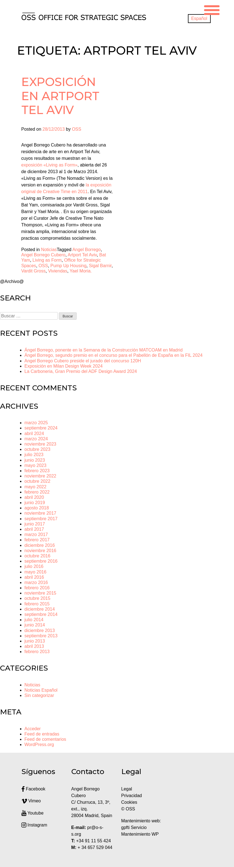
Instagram (34, 825)
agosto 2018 (36, 507)
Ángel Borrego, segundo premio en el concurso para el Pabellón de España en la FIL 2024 (113, 355)
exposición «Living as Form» (49, 165)
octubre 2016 (37, 555)
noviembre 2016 (40, 550)
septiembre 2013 (40, 635)
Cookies (129, 802)
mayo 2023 (35, 465)
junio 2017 (34, 524)
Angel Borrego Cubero (43, 254)
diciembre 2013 (39, 630)
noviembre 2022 (40, 476)
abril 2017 (34, 529)
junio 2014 (34, 625)
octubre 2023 (37, 449)
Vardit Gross (33, 271)
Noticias (49, 249)
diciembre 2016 (39, 545)
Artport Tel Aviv (82, 254)
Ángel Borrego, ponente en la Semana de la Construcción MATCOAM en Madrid (103, 350)
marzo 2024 (36, 438)
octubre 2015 (37, 598)
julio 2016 (34, 566)
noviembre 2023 (40, 444)
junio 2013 (34, 641)
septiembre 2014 (40, 614)
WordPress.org (39, 744)
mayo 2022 (35, 486)
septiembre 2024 (40, 428)
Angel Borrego (86, 249)
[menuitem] (199, 18)
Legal (127, 789)
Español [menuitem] (199, 18)
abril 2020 (34, 497)
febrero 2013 (37, 651)
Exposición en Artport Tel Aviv (60, 96)
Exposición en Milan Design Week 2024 (63, 366)
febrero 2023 (37, 470)
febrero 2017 (37, 539)
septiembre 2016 (40, 561)
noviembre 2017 (40, 513)
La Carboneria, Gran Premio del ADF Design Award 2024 (80, 371)
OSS (76, 129)
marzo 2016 (36, 582)
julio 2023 (34, 454)
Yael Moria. (81, 271)
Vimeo (31, 800)
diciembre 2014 (39, 609)
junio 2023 (34, 460)
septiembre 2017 (40, 518)
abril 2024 (34, 433)
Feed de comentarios (45, 739)
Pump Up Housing (68, 265)
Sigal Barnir (100, 265)
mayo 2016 (35, 572)
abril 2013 (34, 646)
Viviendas (57, 271)
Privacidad (131, 795)
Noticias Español (40, 690)
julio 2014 (34, 619)
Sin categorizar (39, 695)
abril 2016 (34, 577)
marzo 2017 (36, 534)
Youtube (32, 813)
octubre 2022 (37, 481)
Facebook (33, 789)
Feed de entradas (41, 734)
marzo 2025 (36, 422)
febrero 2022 (37, 492)
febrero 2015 (37, 603)
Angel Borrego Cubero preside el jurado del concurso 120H (82, 360)
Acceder (32, 728)
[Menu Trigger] (211, 9)
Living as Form (47, 260)
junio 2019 (34, 502)
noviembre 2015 (40, 593)
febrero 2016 (37, 587)
